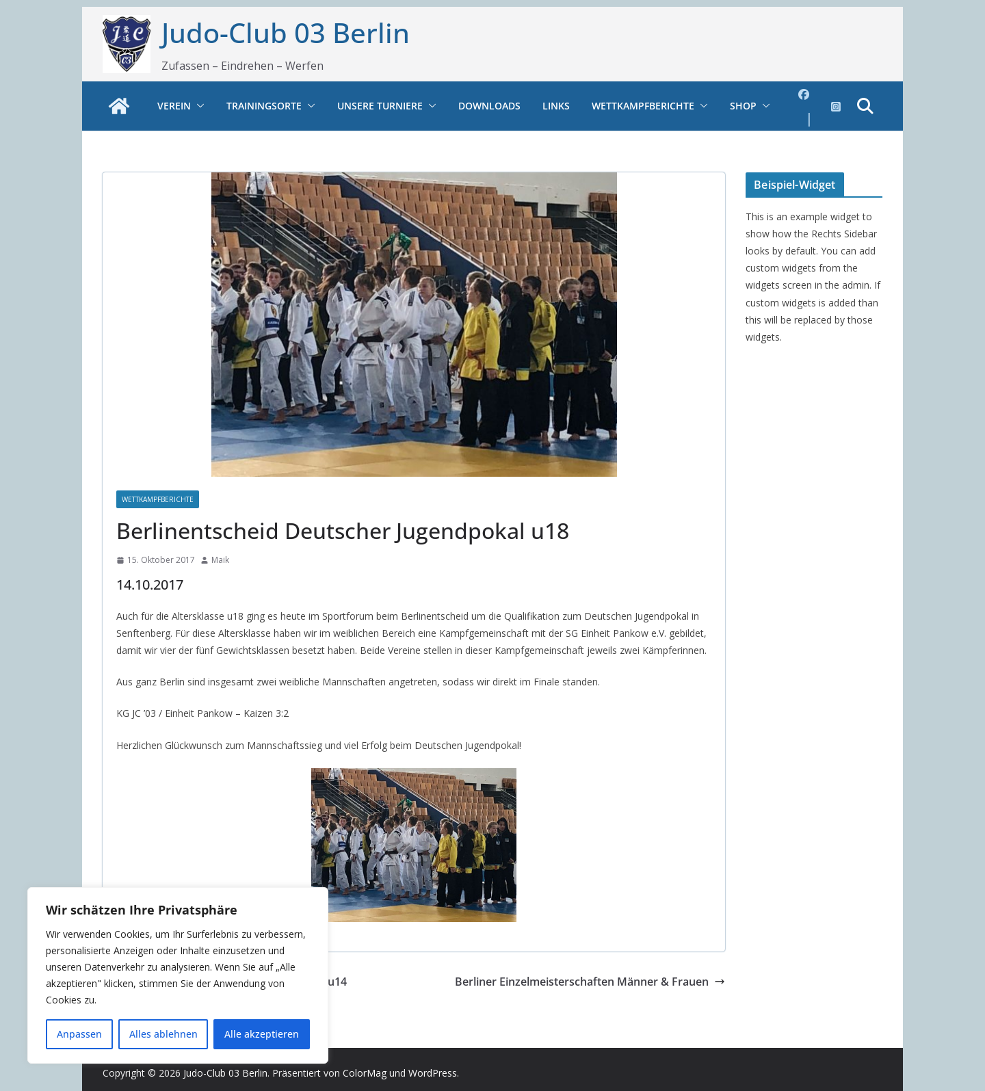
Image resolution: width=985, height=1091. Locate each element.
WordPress (432, 1072)
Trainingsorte (264, 105)
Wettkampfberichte (643, 105)
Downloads (489, 105)
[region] (177, 975)
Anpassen (79, 1033)
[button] (198, 106)
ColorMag (364, 1072)
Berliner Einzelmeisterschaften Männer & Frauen (590, 981)
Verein (174, 105)
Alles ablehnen (163, 1033)
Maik (220, 560)
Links (556, 105)
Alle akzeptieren (261, 1033)
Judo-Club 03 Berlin (285, 32)
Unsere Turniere (380, 105)
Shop (743, 105)
